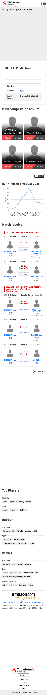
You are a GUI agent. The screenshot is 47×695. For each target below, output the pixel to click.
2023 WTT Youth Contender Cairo (22, 232)
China (4, 501)
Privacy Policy (23, 679)
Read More (39, 175)
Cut (36, 572)
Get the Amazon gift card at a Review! (22, 602)
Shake (5, 510)
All (3, 585)
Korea (28, 501)
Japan (11, 501)
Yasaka (28, 531)
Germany (20, 501)
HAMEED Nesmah (36, 336)
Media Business (23, 685)
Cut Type (23, 510)
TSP (13, 531)
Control (22, 585)
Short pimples (19, 539)
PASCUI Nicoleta (37, 277)
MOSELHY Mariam (10, 252)
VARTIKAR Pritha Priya (36, 252)
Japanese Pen (15, 572)
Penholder (13, 510)
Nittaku (20, 531)
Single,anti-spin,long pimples (15, 543)
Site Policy (23, 682)
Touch (30, 585)
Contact (23, 688)
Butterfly (6, 531)
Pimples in (6, 539)
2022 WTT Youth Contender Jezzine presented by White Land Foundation (23, 289)
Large (31, 543)
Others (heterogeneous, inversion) (17, 576)
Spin (15, 585)
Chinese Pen (28, 572)
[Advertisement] (23, 35)
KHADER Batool (37, 361)
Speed (9, 585)
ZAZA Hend (36, 310)
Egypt (22, 90)
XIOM (35, 531)
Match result (22, 249)
